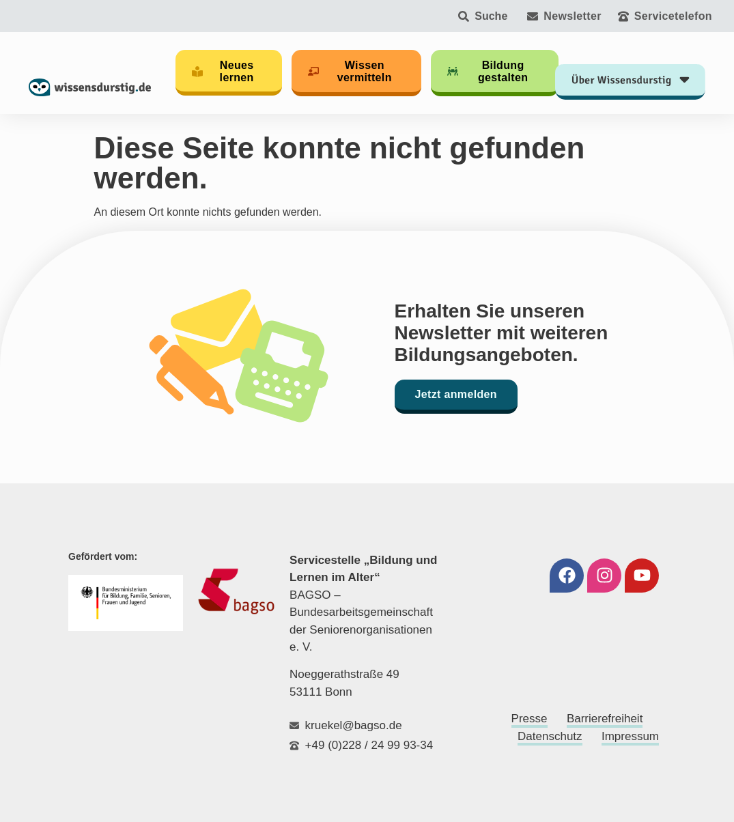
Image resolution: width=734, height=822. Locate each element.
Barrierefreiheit (605, 718)
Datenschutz (550, 736)
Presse (529, 718)
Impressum (630, 736)
